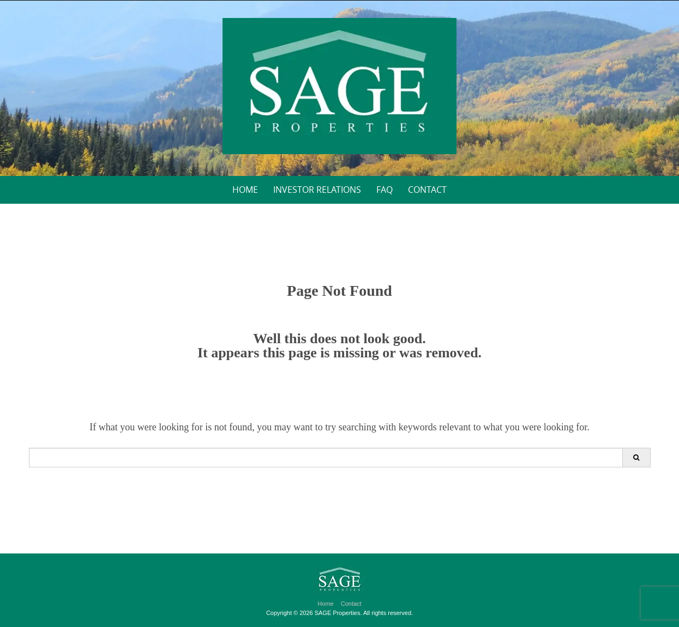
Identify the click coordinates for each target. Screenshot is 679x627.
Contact (427, 190)
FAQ (384, 190)
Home (245, 190)
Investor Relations (317, 190)
